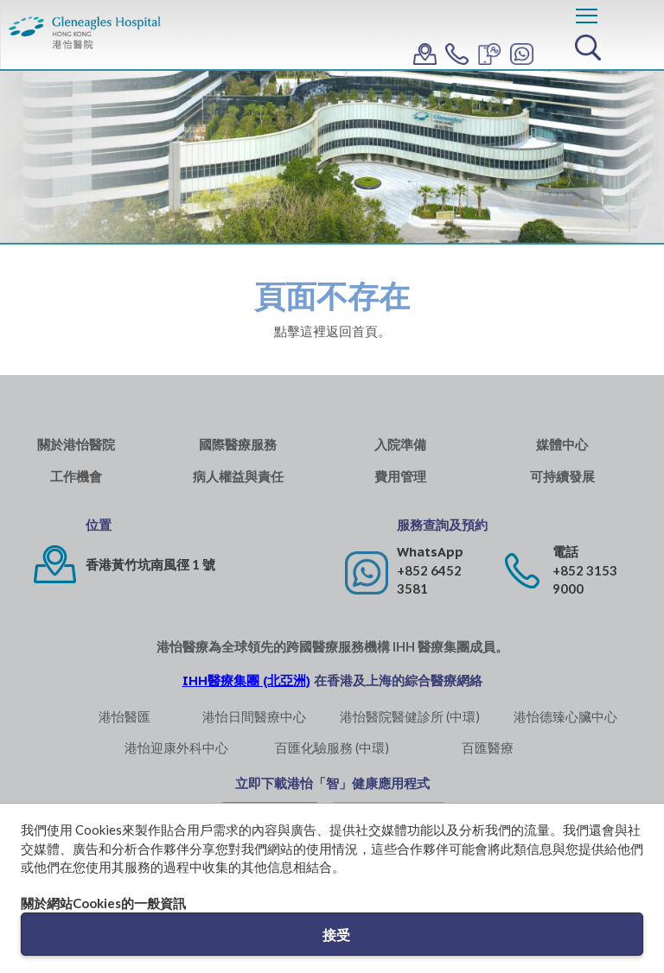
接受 (336, 934)
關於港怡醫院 (76, 444)
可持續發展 (562, 476)
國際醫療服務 (238, 444)
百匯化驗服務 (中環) (332, 747)
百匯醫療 (488, 747)
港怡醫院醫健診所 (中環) (410, 716)
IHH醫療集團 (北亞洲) (246, 680)
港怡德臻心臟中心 (565, 716)
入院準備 (400, 444)
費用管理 (400, 476)
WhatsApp (430, 552)
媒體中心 (562, 444)
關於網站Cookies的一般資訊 (103, 903)
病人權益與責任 (238, 476)
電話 (565, 552)
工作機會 (76, 476)
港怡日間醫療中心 (254, 716)
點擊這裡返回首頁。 (332, 331)
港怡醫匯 (124, 716)
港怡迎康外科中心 (176, 747)
